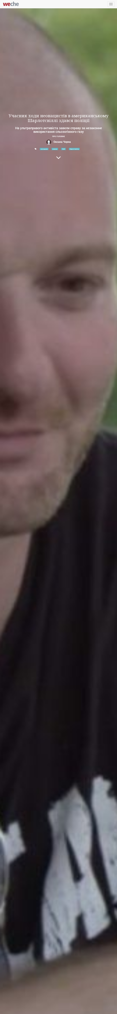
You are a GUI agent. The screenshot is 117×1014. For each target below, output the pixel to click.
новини (54, 149)
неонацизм (44, 149)
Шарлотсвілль (74, 149)
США (63, 149)
